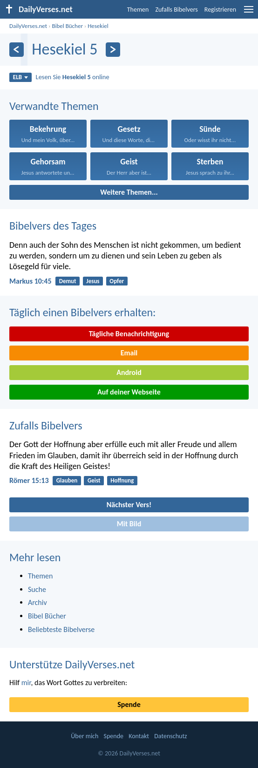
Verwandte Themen (54, 106)
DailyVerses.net (28, 25)
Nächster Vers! (129, 504)
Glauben (66, 480)
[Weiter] (113, 49)
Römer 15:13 (29, 480)
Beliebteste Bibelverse (61, 629)
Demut (67, 281)
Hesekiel (98, 25)
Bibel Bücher (67, 25)
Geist (94, 480)
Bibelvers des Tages (52, 225)
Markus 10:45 (30, 281)
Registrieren (220, 10)
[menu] (248, 13)
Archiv (37, 602)
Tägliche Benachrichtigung (129, 333)
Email (129, 352)
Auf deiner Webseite (129, 391)
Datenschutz (170, 736)
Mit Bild (129, 523)
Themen (138, 10)
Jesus (92, 281)
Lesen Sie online (72, 77)
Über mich (84, 736)
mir (26, 682)
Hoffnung (122, 480)
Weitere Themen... (129, 192)
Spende (128, 704)
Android (128, 372)
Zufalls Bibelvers (176, 10)
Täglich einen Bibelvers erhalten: (82, 312)
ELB (20, 77)
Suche (37, 589)
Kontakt (139, 736)
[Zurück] (16, 49)
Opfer (116, 281)
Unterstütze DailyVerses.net (72, 664)
